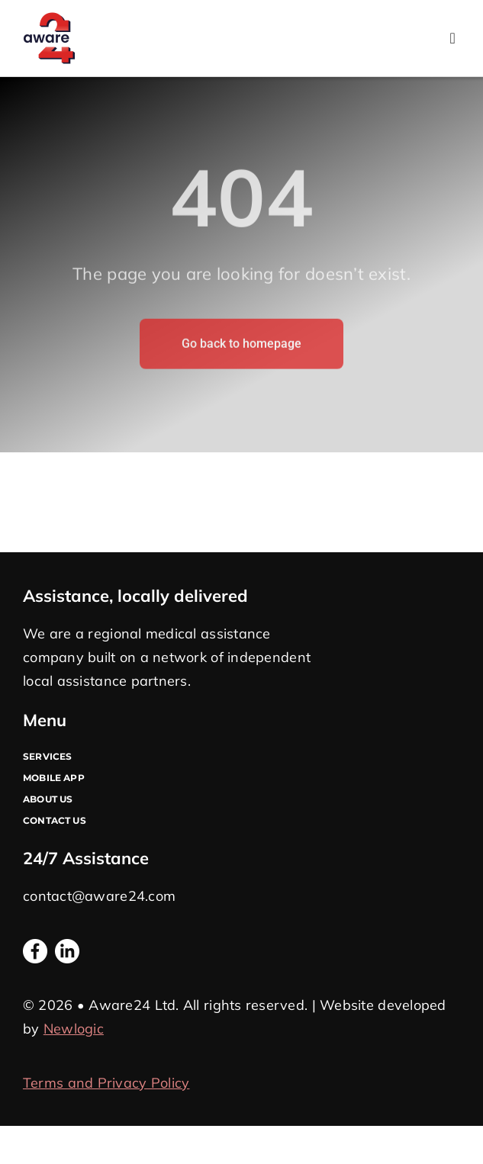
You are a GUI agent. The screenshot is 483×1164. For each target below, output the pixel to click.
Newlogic (73, 1028)
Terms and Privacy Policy (106, 1083)
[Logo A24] (49, 18)
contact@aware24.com (99, 896)
